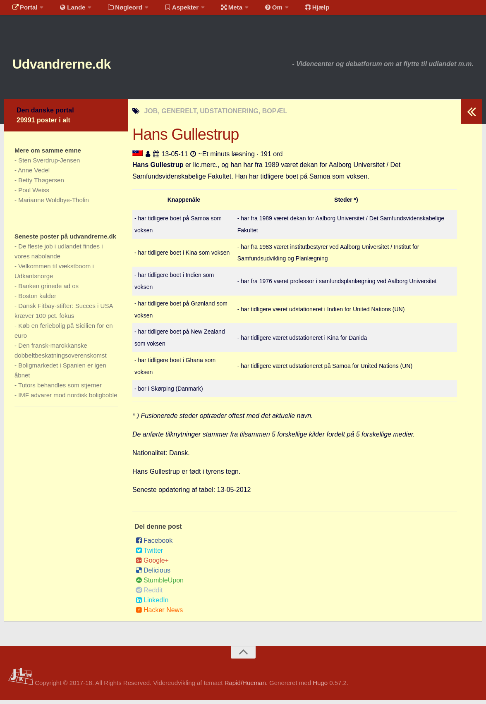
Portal (23, 10)
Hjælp (296, 10)
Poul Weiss (33, 194)
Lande (67, 10)
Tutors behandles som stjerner (60, 389)
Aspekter (171, 10)
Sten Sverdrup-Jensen (49, 164)
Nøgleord (116, 10)
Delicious (153, 574)
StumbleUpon (160, 584)
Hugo (320, 686)
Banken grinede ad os (48, 290)
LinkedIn (152, 604)
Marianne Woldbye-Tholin (53, 204)
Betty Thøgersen (41, 184)
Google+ (152, 564)
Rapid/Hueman (245, 686)
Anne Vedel (34, 174)
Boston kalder (37, 299)
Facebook (154, 544)
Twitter (149, 554)
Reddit (149, 594)
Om (256, 10)
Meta (217, 10)
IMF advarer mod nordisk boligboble (67, 399)
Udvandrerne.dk (77, 66)
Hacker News (159, 614)
